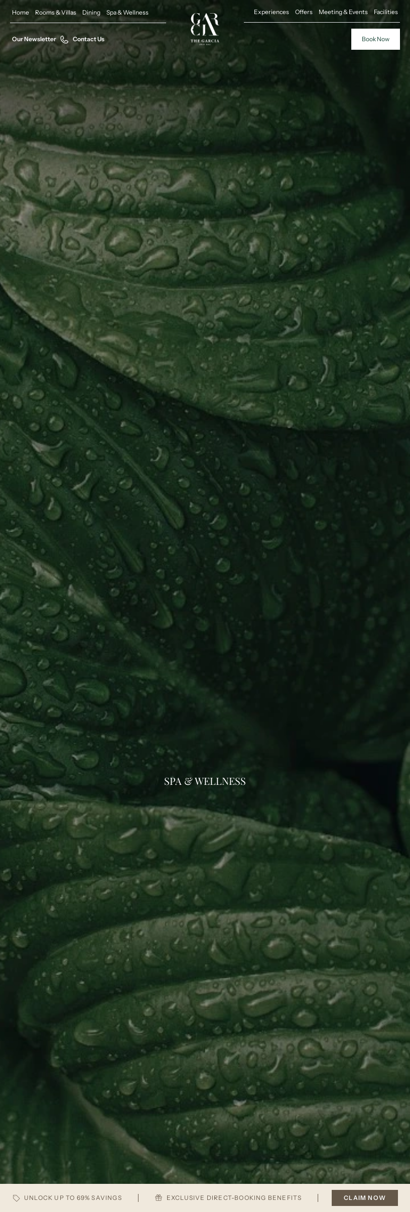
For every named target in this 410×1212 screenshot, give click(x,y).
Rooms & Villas (55, 12)
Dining (91, 12)
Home (20, 12)
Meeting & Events (343, 12)
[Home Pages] (205, 29)
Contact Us (82, 39)
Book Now (375, 39)
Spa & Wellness (127, 12)
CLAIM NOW (365, 1197)
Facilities (386, 12)
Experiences (271, 12)
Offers (304, 12)
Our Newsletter (34, 39)
